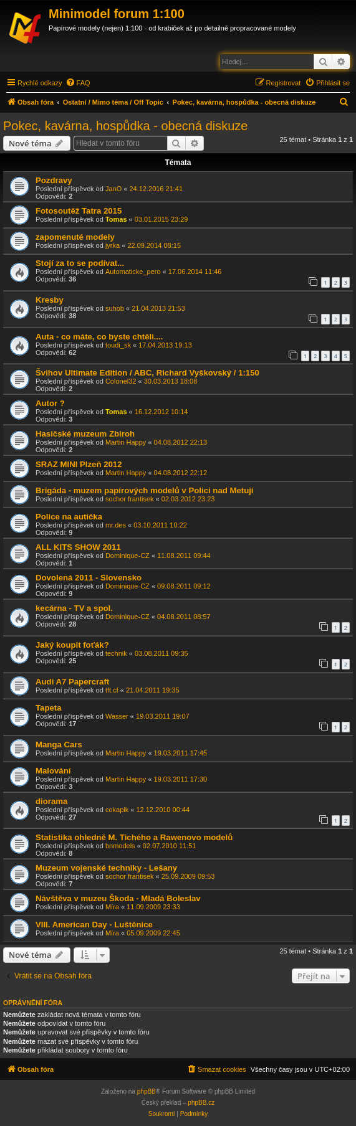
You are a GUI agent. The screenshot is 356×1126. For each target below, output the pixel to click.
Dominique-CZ (127, 555)
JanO (113, 188)
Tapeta (49, 707)
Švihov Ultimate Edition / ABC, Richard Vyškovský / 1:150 (147, 372)
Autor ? (50, 403)
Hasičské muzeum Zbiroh (85, 433)
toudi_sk (118, 345)
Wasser (116, 716)
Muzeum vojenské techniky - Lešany (106, 868)
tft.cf (111, 690)
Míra (112, 907)
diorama (51, 801)
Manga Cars (59, 744)
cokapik (116, 809)
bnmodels (120, 845)
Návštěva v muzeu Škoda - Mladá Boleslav (118, 898)
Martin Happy (125, 442)
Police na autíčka (69, 516)
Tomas (116, 219)
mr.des (115, 525)
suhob (114, 308)
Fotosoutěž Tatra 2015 (79, 210)
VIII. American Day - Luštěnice (94, 924)
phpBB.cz (201, 1102)
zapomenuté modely (75, 237)
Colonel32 (121, 381)
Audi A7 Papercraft (72, 681)
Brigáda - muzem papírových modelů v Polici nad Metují (145, 490)
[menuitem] (77, 82)
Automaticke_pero (133, 271)
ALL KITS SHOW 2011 (78, 547)
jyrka (112, 245)
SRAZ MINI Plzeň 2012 (79, 464)
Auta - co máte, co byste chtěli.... (99, 336)
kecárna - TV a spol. (74, 608)
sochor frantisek (129, 499)
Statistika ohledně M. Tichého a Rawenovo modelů (134, 837)
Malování (53, 770)
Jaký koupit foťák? (72, 645)
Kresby (50, 300)
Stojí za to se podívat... (80, 263)
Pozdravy (54, 180)
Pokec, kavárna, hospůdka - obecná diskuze (125, 126)
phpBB (146, 1091)
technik (116, 653)
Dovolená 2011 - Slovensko (89, 577)
